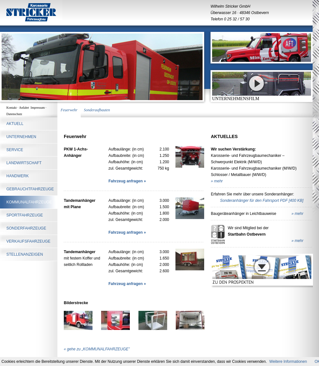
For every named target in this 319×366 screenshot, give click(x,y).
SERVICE (14, 150)
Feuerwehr (69, 110)
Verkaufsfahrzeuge (28, 241)
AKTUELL (14, 123)
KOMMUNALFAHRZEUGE (29, 202)
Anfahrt (25, 107)
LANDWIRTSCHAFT (23, 163)
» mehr (217, 181)
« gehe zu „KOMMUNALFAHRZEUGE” (97, 349)
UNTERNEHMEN (21, 137)
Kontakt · (12, 107)
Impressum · (39, 107)
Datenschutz (14, 114)
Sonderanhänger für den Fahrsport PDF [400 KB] (261, 200)
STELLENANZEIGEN (24, 254)
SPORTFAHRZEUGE (24, 215)
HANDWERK (17, 176)
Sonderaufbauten (97, 110)
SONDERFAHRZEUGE (26, 228)
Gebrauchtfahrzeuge (30, 189)
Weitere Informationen (288, 361)
